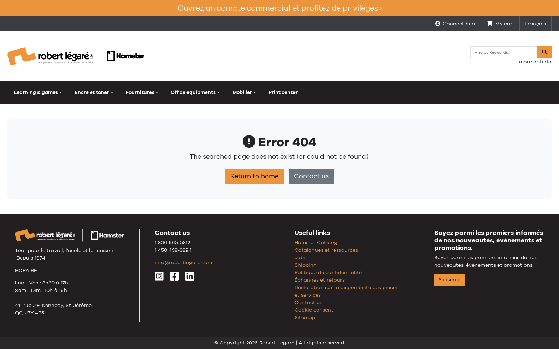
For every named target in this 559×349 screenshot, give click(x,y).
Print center (283, 92)
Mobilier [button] (242, 92)
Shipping (305, 265)
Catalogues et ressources (326, 250)
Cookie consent (313, 310)
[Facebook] (174, 278)
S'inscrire (450, 279)
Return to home (254, 176)
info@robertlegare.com (183, 262)
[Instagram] (159, 278)
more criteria (535, 62)
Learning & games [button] (36, 92)
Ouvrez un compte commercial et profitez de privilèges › (280, 8)
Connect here (456, 23)
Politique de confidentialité (328, 272)
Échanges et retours (319, 280)
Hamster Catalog (315, 242)
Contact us (311, 176)
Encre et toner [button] (92, 92)
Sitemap (304, 317)
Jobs (300, 257)
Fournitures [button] (140, 92)
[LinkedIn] (189, 278)
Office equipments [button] (193, 92)
